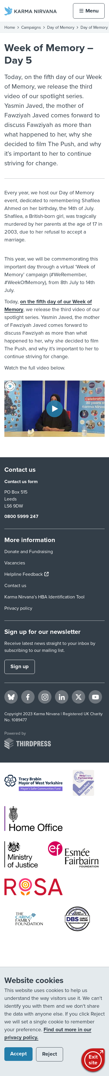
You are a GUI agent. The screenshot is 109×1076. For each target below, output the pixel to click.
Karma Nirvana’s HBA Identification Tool (44, 597)
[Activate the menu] (89, 11)
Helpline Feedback (26, 574)
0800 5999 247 (21, 516)
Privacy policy (18, 608)
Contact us (15, 585)
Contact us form (21, 481)
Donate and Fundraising (28, 551)
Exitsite (93, 1059)
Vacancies (14, 563)
